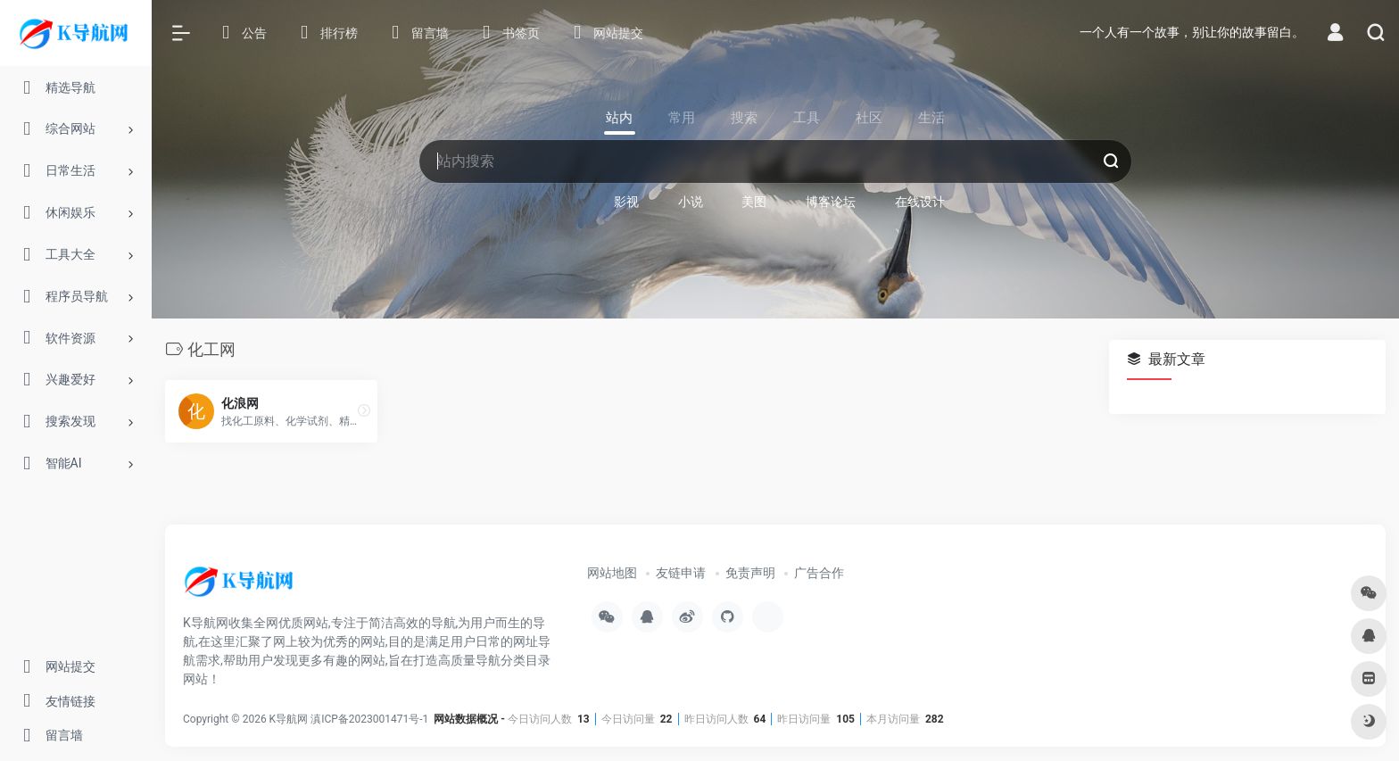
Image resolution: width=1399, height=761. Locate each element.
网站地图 (612, 573)
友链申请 (681, 573)
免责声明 (750, 573)
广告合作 (819, 573)
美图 (753, 201)
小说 (690, 201)
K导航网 (289, 719)
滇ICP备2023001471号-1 (370, 719)
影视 (626, 201)
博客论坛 (831, 201)
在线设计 (920, 201)
